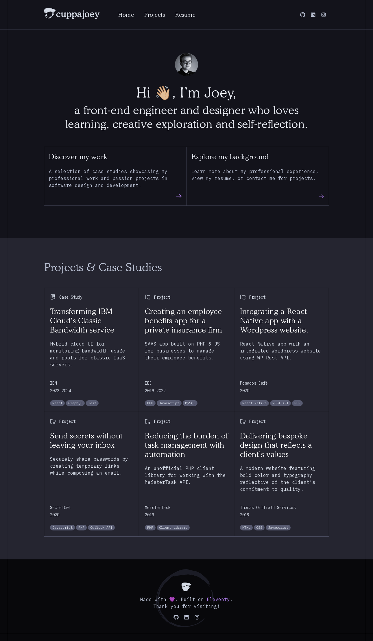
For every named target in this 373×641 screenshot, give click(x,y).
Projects (154, 14)
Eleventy (218, 599)
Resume (185, 14)
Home (126, 14)
